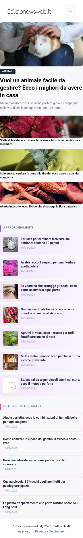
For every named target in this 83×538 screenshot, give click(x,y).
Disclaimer (57, 531)
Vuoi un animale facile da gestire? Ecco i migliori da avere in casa (41, 88)
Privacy (40, 531)
